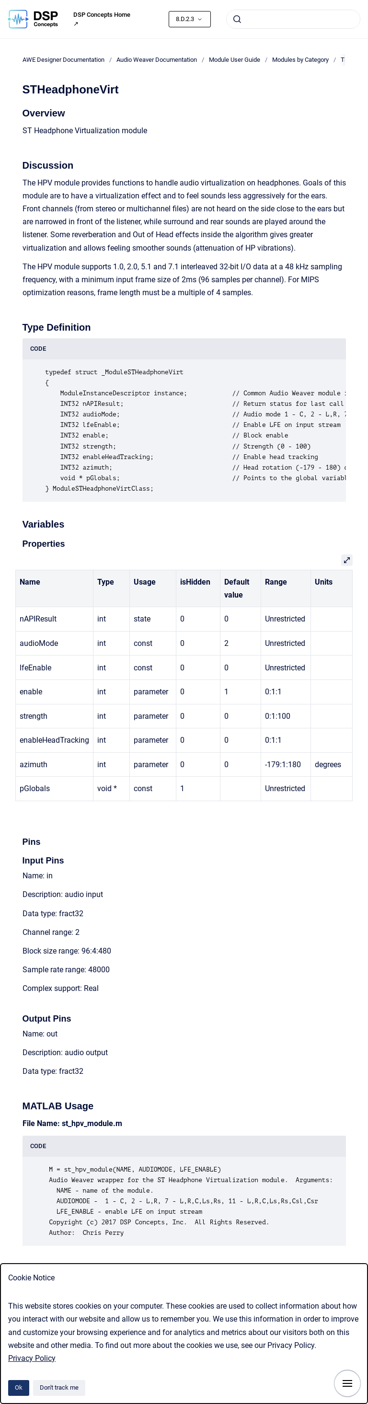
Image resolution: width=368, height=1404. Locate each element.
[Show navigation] (347, 1383)
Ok (19, 1387)
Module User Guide (234, 59)
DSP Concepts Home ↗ (101, 19)
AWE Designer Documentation (63, 59)
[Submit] (237, 19)
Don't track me (59, 1387)
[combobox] (293, 19)
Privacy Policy (32, 1358)
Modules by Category (300, 59)
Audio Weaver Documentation (156, 59)
